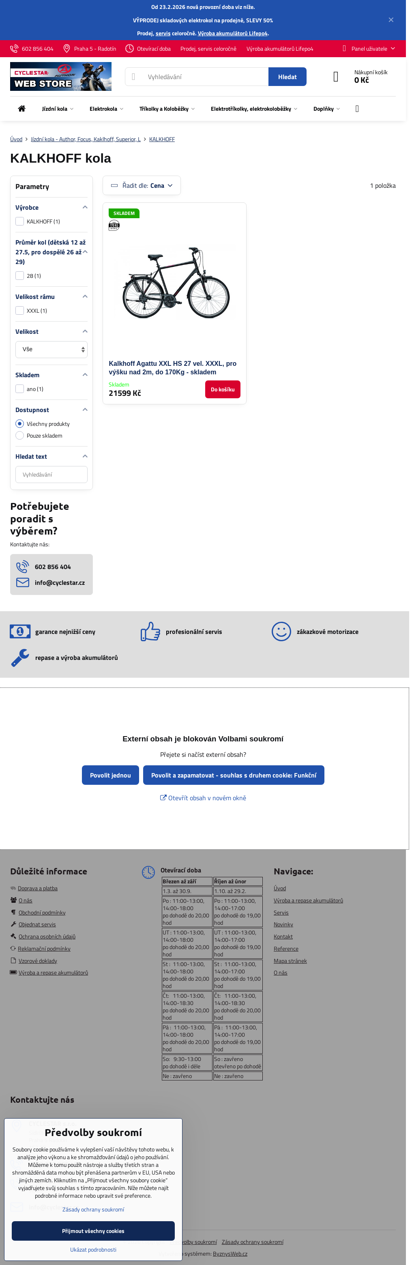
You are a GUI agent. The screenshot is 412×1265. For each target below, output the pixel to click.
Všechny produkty (42, 423)
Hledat (287, 77)
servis (163, 33)
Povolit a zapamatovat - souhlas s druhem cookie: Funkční (233, 775)
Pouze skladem (38, 435)
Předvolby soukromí (193, 1241)
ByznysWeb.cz (230, 1253)
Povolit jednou (110, 775)
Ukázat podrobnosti (93, 1249)
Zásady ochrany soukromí (252, 1241)
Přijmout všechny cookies (93, 1230)
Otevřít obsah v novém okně (203, 798)
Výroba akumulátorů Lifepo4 (233, 33)
